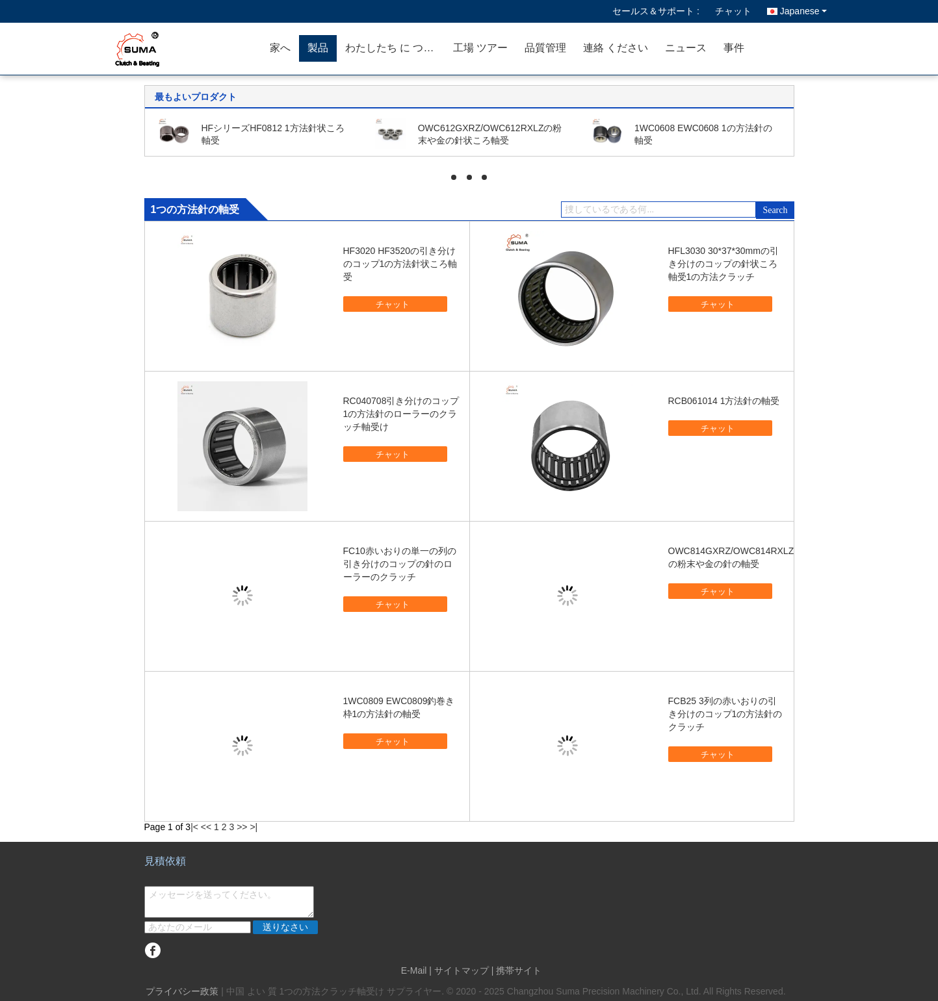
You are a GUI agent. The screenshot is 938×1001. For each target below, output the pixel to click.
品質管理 (545, 47)
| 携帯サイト (516, 970)
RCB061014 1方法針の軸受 (724, 401)
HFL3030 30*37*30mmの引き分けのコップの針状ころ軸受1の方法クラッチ (723, 264)
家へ (280, 47)
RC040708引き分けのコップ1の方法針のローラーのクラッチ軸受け (401, 414)
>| (253, 827)
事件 (733, 47)
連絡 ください (615, 47)
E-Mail (414, 970)
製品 (317, 47)
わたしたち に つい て (395, 47)
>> (242, 827)
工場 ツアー (480, 47)
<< (206, 827)
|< (194, 827)
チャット (733, 11)
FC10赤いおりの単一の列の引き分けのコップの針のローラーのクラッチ (399, 564)
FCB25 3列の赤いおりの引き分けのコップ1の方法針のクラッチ (725, 714)
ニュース (686, 47)
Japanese (803, 11)
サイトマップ (461, 970)
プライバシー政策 (182, 991)
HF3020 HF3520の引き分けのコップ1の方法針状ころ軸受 (400, 264)
